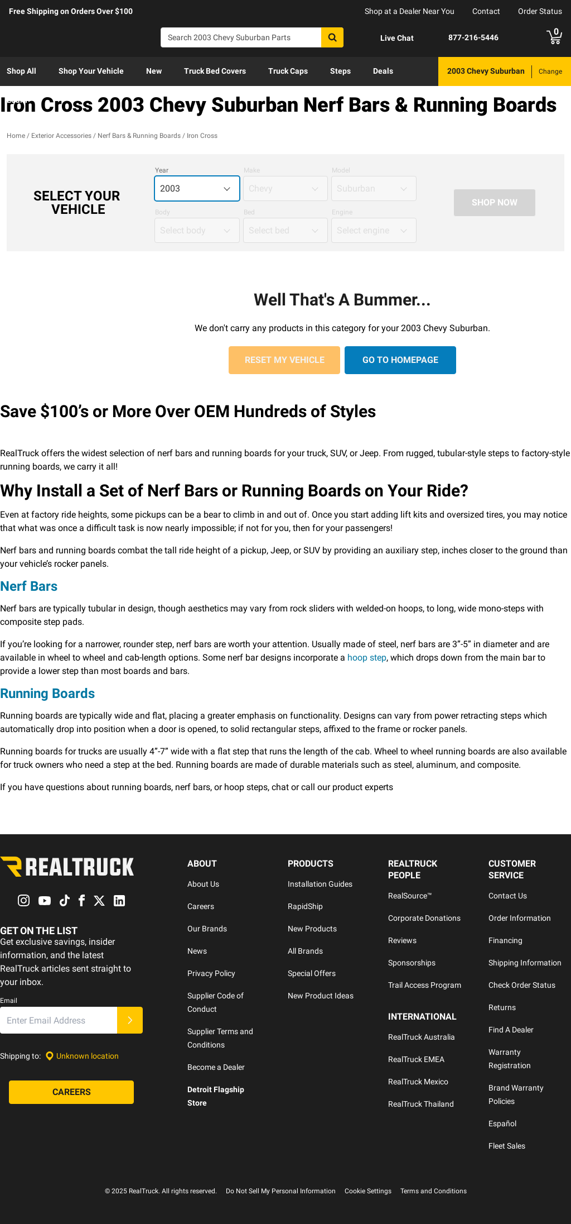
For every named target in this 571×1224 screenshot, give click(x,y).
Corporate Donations (424, 918)
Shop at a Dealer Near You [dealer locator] (409, 11)
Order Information (519, 918)
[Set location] (82, 1056)
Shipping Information (525, 962)
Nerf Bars (28, 586)
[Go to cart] (554, 37)
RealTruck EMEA (416, 1059)
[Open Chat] (387, 38)
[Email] (58, 1020)
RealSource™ (410, 895)
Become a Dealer (216, 1067)
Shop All (21, 70)
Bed (249, 212)
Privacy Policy (211, 973)
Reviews (402, 940)
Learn (17, 99)
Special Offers (312, 973)
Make (252, 170)
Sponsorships (411, 962)
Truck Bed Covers (215, 70)
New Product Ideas (321, 995)
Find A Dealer (511, 1029)
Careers (200, 906)
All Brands (305, 950)
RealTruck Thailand (421, 1103)
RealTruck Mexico (418, 1081)
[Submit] (130, 1020)
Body (162, 212)
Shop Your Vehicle (91, 70)
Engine (342, 212)
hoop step (366, 657)
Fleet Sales (506, 1145)
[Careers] (71, 1093)
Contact (486, 11)
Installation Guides (320, 883)
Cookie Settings (368, 1191)
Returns (502, 1007)
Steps (340, 70)
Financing (505, 940)
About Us (203, 883)
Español (502, 1123)
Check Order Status (521, 985)
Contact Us (507, 895)
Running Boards (47, 693)
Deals (383, 70)
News (197, 950)
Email (8, 1001)
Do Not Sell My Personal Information (281, 1191)
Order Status (540, 11)
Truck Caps (288, 70)
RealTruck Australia (421, 1036)
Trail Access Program (424, 985)
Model (341, 170)
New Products (312, 928)
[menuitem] (21, 71)
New (154, 70)
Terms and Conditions (433, 1191)
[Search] (252, 37)
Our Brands (207, 928)
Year (161, 170)
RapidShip (305, 906)
